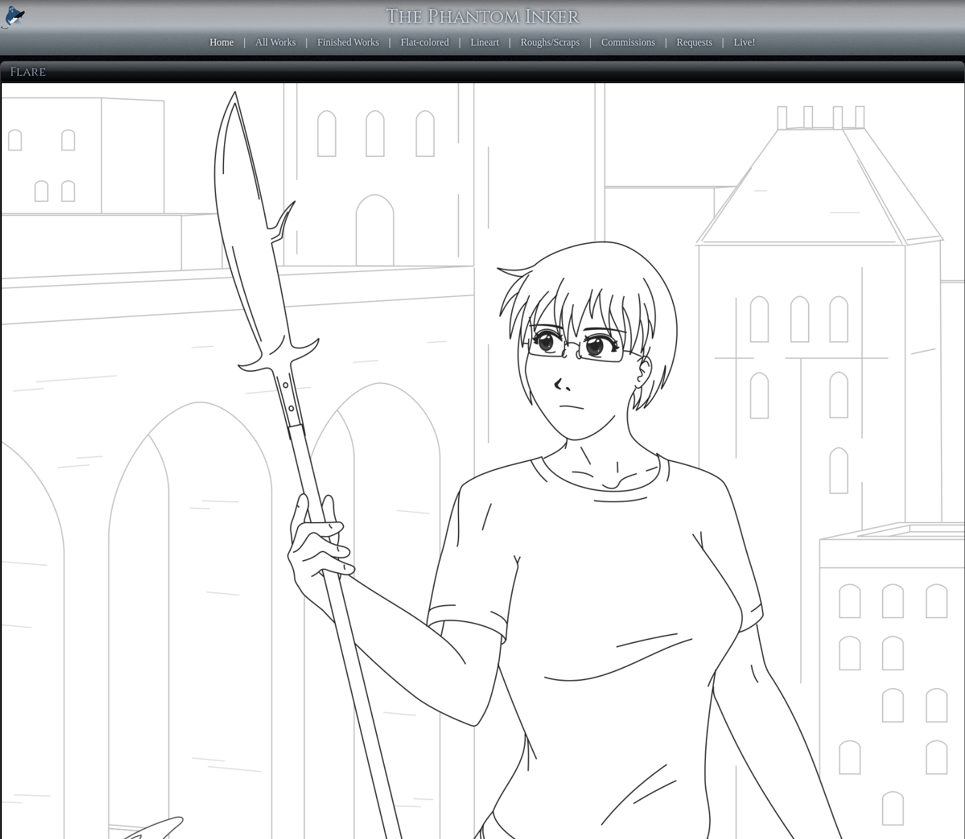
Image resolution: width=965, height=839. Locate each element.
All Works (275, 42)
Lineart (485, 42)
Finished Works (348, 42)
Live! (745, 42)
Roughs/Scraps (550, 42)
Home (222, 42)
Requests (695, 42)
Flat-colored (425, 42)
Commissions (628, 42)
